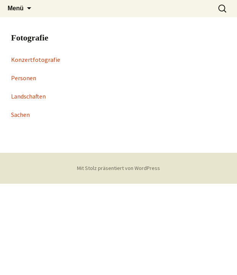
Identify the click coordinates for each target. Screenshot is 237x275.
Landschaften (28, 96)
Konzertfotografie (35, 59)
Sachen (20, 114)
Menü (16, 8)
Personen (23, 78)
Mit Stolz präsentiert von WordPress (118, 168)
